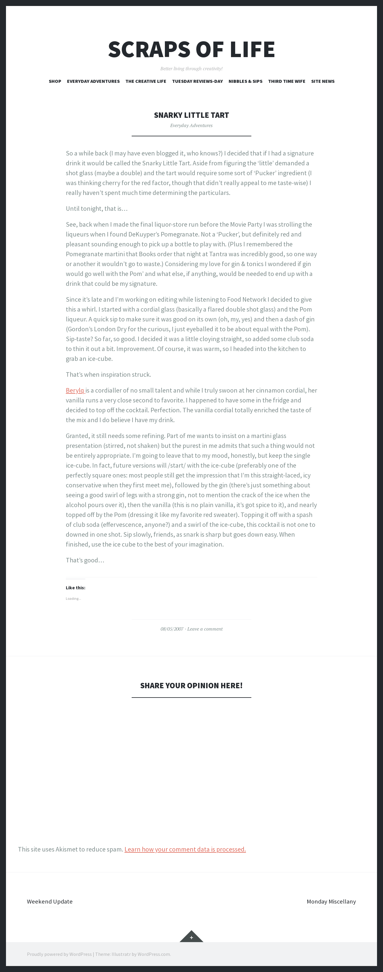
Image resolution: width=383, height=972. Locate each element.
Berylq (75, 390)
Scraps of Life (192, 49)
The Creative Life (145, 81)
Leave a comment (205, 628)
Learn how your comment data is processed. (185, 849)
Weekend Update (50, 901)
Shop (55, 81)
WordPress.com (154, 954)
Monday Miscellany (330, 901)
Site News (323, 81)
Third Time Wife (287, 81)
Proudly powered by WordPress (59, 954)
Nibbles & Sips (245, 81)
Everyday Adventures (93, 81)
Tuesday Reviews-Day (197, 81)
